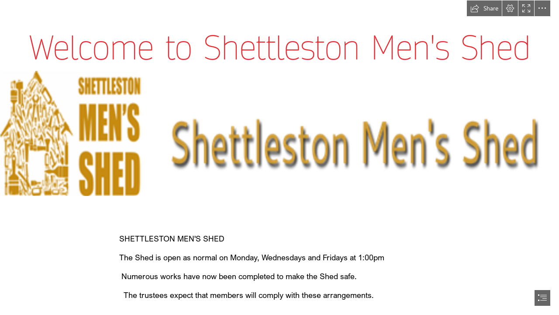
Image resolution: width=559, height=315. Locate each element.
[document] (279, 157)
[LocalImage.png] (279, 133)
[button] (484, 8)
